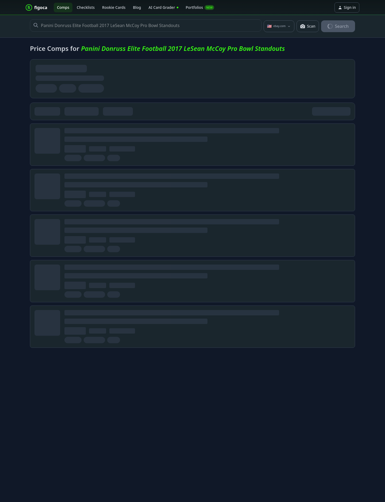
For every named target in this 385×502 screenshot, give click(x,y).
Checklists (86, 7)
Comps (63, 7)
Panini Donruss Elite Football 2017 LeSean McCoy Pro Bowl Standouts (145, 25)
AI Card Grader (163, 7)
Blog (137, 7)
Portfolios (200, 7)
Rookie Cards (113, 7)
